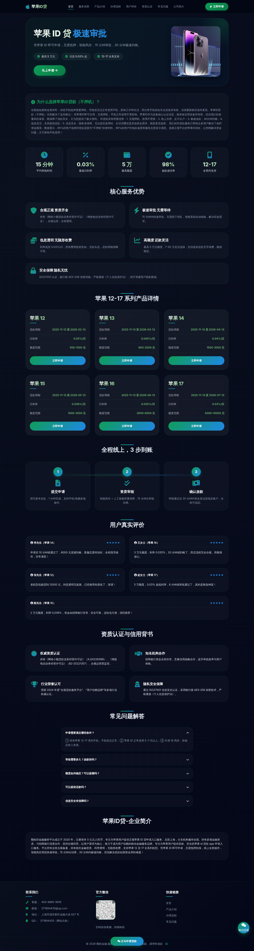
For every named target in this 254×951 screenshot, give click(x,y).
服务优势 (84, 6)
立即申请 (217, 6)
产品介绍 (99, 6)
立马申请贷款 (127, 941)
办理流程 (115, 6)
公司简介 (179, 6)
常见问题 (163, 6)
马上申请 (50, 70)
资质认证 (147, 6)
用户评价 (131, 6)
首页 (70, 6)
